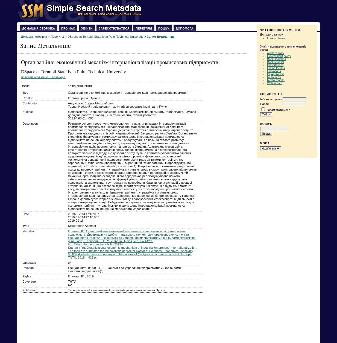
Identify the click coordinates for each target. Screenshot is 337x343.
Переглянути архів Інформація (43, 77)
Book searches (276, 59)
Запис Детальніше (160, 36)
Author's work (275, 53)
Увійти (87, 28)
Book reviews (275, 62)
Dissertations (275, 65)
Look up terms (276, 38)
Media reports (276, 80)
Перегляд (144, 28)
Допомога (185, 28)
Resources (274, 77)
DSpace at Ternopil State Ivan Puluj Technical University (105, 36)
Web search (274, 83)
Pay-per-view (275, 74)
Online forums (276, 68)
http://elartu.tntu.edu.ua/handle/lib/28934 (95, 244)
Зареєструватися (114, 28)
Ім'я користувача (271, 99)
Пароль (265, 103)
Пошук (163, 28)
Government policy (279, 56)
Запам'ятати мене (278, 110)
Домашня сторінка (38, 28)
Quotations (274, 71)
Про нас (68, 28)
